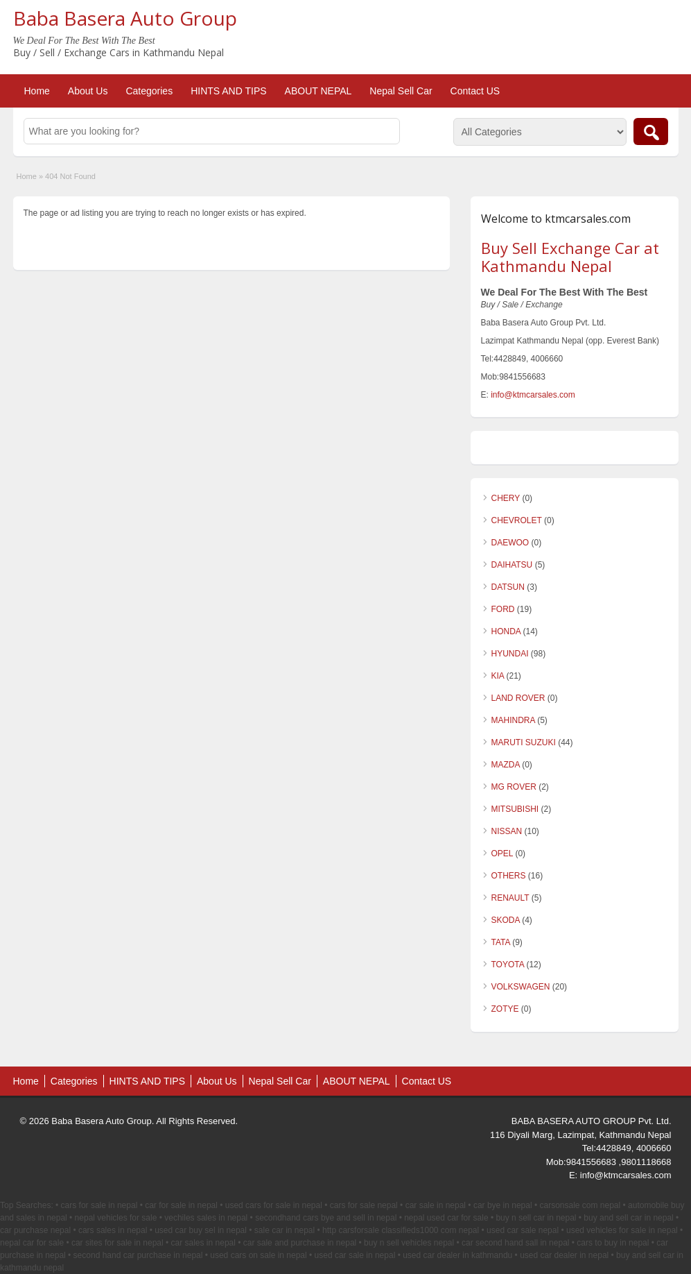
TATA (500, 942)
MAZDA (505, 765)
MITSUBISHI (515, 809)
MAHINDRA (513, 720)
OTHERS (508, 876)
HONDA (506, 631)
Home (37, 90)
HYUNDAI (510, 654)
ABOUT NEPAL (318, 90)
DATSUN (508, 587)
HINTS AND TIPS (228, 90)
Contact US (475, 90)
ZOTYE (505, 1009)
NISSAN (507, 831)
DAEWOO (510, 542)
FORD (503, 609)
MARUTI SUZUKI (523, 742)
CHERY (506, 498)
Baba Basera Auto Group (125, 18)
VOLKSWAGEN (520, 987)
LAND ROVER (518, 698)
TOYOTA (508, 964)
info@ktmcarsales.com (533, 395)
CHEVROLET (516, 520)
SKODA (505, 920)
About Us (88, 90)
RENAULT (510, 898)
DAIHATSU (512, 565)
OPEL (502, 853)
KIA (498, 676)
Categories (149, 90)
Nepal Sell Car (400, 90)
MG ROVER (513, 787)
